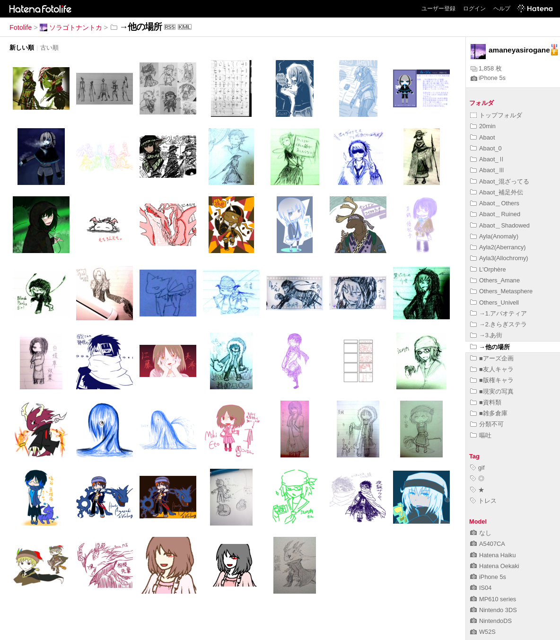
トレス (483, 500)
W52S (483, 631)
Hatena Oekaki (494, 566)
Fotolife (20, 27)
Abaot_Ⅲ (487, 170)
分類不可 (487, 424)
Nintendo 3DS (493, 610)
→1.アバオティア (498, 313)
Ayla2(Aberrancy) (498, 247)
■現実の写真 (492, 391)
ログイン (474, 8)
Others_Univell (494, 302)
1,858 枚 (486, 68)
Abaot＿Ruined (495, 214)
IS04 (480, 587)
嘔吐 (480, 435)
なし (480, 532)
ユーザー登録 (438, 8)
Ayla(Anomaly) (494, 236)
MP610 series (493, 599)
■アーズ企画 (492, 358)
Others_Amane (495, 280)
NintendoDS (491, 620)
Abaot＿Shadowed (500, 225)
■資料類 (485, 402)
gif (477, 467)
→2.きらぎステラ (498, 324)
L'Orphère (488, 269)
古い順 (49, 47)
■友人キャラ (492, 369)
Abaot (482, 137)
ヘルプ (501, 8)
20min (483, 126)
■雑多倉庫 (489, 413)
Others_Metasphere (501, 291)
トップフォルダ (496, 115)
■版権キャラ (492, 380)
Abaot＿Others (494, 203)
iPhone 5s (488, 77)
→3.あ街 (486, 335)
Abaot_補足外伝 (496, 192)
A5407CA (487, 543)
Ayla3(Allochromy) (499, 258)
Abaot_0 (486, 148)
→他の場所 (490, 347)
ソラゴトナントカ (71, 27)
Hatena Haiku (493, 555)
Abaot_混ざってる (499, 181)
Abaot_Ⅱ (487, 159)
